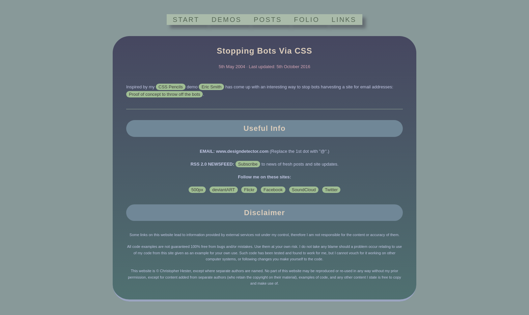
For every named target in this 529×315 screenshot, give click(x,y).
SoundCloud (304, 189)
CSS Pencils (171, 86)
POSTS (268, 19)
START (186, 19)
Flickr (249, 189)
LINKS (344, 19)
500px (197, 189)
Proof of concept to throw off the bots (164, 94)
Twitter (331, 189)
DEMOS (227, 19)
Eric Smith (211, 86)
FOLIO (306, 19)
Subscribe (248, 164)
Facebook (273, 189)
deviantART (223, 189)
